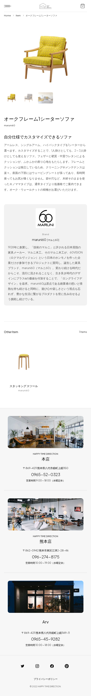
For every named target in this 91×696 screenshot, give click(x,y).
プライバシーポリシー (46, 678)
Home (7, 15)
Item (18, 15)
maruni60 (9, 125)
